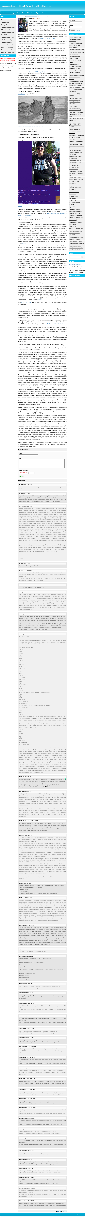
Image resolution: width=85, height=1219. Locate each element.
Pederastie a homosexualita (76, 49)
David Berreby (21, 94)
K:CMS (80, 1216)
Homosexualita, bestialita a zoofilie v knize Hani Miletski (76, 242)
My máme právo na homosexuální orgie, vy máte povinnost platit (75, 66)
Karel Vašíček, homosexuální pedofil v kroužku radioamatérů (75, 108)
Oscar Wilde (4, 34)
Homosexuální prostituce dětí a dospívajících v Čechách (75, 233)
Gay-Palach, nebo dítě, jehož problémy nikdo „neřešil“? (75, 124)
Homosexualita (5, 22)
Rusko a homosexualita (7, 47)
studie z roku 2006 (26, 302)
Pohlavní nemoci (5, 30)
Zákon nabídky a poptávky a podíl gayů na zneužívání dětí (76, 173)
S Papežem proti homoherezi (73, 197)
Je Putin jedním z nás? (75, 162)
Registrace (78, 30)
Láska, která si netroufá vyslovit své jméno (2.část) (76, 216)
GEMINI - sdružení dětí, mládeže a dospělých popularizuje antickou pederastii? (75, 101)
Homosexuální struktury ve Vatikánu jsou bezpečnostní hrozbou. (76, 146)
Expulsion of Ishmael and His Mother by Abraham (30, 126)
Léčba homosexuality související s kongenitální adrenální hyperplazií (75, 211)
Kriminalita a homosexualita (8, 52)
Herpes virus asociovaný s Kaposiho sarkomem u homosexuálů (76, 187)
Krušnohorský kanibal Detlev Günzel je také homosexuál (75, 39)
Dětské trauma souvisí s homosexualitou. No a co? (76, 140)
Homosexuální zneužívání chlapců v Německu (76, 71)
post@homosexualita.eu (75, 264)
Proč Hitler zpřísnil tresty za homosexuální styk (76, 53)
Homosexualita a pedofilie (7, 32)
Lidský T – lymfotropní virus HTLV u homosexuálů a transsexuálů (76, 89)
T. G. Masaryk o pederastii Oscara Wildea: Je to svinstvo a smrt (76, 45)
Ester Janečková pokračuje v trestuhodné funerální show (76, 114)
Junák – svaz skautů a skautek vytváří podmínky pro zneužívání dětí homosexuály (76, 180)
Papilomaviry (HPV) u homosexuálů (75, 94)
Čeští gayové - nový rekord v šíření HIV (76, 119)
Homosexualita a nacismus (8, 27)
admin (27, 16)
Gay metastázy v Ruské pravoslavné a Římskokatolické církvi (75, 158)
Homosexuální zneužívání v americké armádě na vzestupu (76, 77)
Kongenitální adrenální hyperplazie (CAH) (36, 72)
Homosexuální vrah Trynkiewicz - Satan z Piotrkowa (75, 131)
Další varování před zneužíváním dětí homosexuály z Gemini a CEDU (75, 59)
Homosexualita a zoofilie (7, 37)
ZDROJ (20, 206)
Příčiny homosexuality (6, 49)
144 (64, 1212)
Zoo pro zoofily (73, 220)
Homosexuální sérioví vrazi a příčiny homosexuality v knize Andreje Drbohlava (76, 83)
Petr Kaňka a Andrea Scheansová (46, 38)
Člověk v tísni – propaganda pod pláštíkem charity (76, 136)
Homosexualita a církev (7, 42)
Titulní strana (4, 20)
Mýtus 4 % (72, 207)
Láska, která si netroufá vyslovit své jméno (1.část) (76, 227)
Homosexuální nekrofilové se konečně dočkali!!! (76, 238)
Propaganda (4, 25)
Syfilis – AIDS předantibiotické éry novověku (74, 202)
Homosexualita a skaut (7, 44)
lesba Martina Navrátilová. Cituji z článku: (55, 323)
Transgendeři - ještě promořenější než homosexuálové (74, 167)
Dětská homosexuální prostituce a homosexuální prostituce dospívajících (76, 247)
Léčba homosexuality (6, 39)
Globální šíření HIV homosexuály (74, 192)
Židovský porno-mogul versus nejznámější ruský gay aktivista (76, 152)
